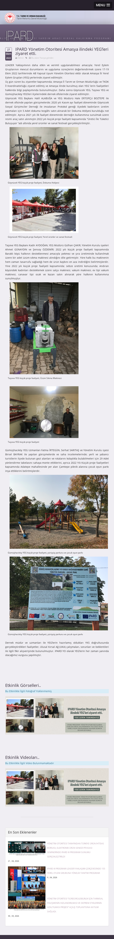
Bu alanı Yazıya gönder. (42, 57)
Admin (20, 57)
